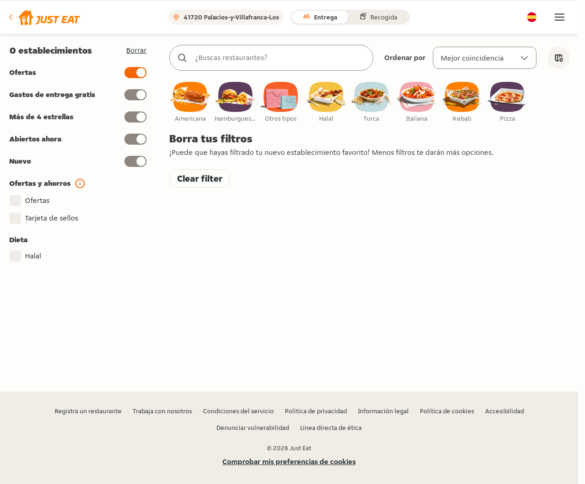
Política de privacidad (316, 411)
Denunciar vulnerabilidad (252, 427)
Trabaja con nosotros (162, 411)
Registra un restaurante (88, 411)
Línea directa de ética (331, 427)
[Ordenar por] (484, 58)
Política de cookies (447, 411)
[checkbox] (190, 102)
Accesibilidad (504, 411)
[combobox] (280, 57)
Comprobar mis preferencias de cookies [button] (289, 461)
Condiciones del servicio (238, 411)
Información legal (383, 411)
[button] (43, 17)
